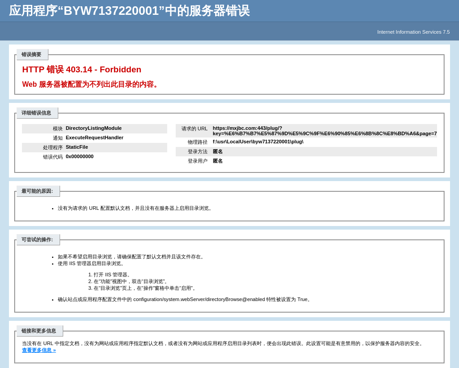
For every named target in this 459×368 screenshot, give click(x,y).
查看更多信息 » (39, 350)
